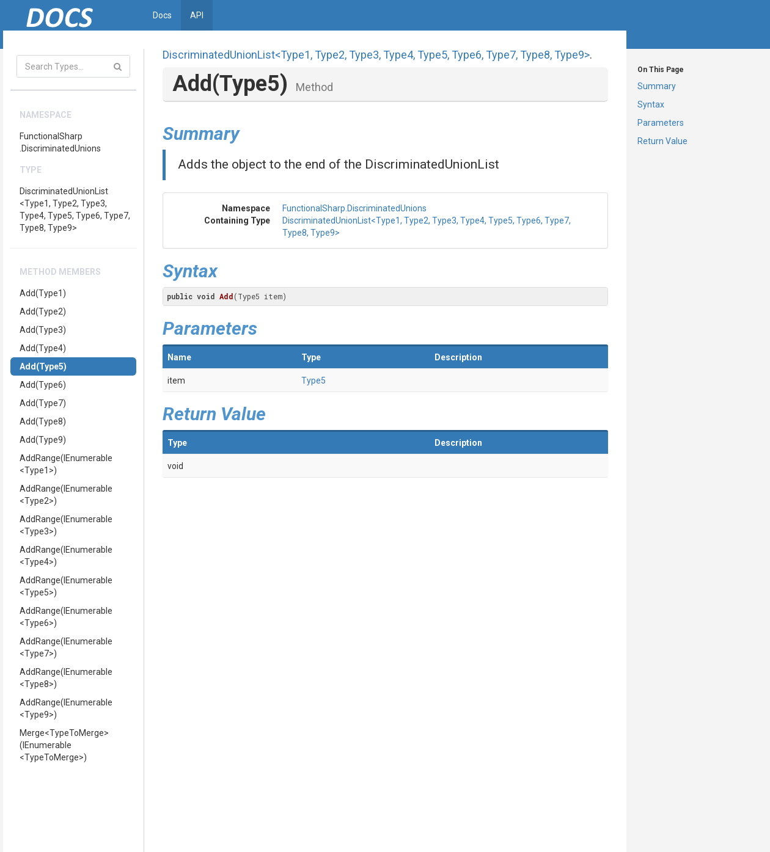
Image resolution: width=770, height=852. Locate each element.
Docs (162, 15)
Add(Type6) (43, 385)
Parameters (660, 123)
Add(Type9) (43, 440)
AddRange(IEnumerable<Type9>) (66, 708)
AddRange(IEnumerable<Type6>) (66, 617)
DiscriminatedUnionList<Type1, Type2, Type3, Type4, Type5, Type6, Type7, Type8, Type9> (75, 209)
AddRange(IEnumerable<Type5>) (66, 586)
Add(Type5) (43, 366)
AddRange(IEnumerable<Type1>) (66, 464)
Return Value (662, 141)
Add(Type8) (43, 421)
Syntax (650, 104)
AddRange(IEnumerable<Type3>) (66, 525)
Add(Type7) (43, 403)
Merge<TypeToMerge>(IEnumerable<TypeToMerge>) (64, 745)
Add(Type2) (43, 311)
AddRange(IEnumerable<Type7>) (66, 647)
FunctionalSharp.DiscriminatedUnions (60, 142)
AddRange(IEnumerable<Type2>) (66, 495)
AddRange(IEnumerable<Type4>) (66, 556)
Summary (656, 86)
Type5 (313, 380)
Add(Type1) (43, 293)
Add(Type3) (43, 330)
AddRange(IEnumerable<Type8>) (66, 678)
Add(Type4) (43, 348)
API (197, 15)
